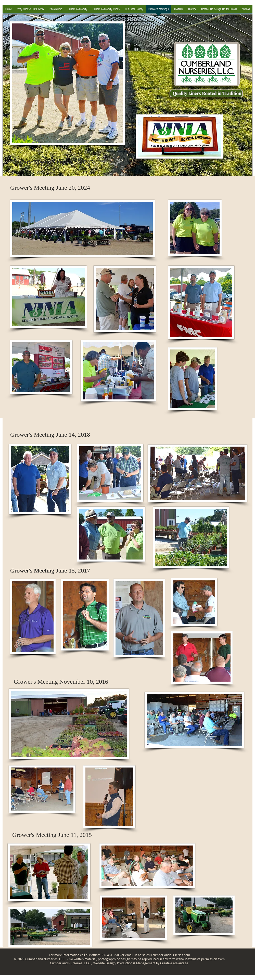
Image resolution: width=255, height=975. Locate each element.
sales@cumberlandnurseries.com (166, 955)
